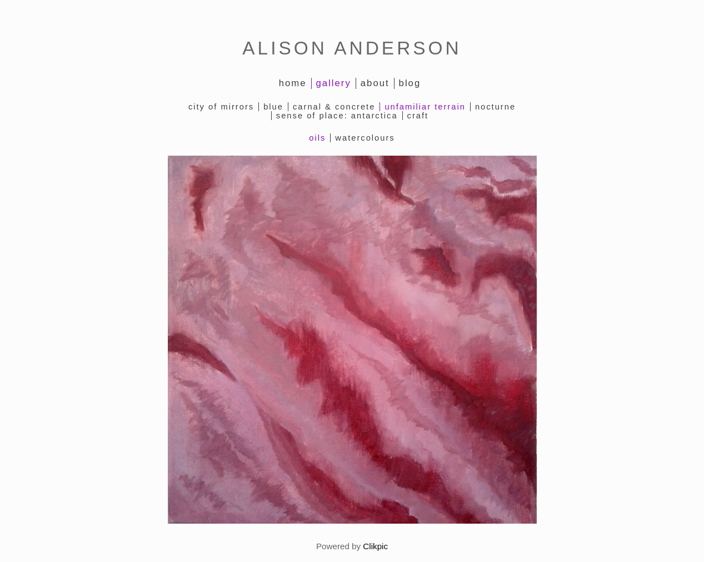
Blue (273, 106)
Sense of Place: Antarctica (337, 115)
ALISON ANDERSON (351, 48)
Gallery (333, 83)
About (375, 83)
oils (317, 137)
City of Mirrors (221, 106)
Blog (410, 83)
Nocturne (495, 106)
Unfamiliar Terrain (425, 106)
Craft (418, 115)
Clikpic (375, 546)
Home (293, 83)
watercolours (365, 137)
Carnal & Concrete (334, 106)
